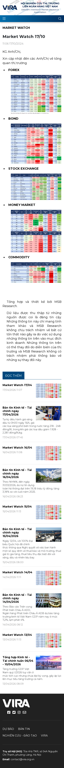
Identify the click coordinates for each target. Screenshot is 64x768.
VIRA (10, 8)
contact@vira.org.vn (22, 759)
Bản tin (24, 729)
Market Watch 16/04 (17, 447)
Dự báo (8, 729)
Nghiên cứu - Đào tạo (20, 735)
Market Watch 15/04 (17, 506)
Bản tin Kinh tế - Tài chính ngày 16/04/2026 (17, 473)
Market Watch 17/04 (17, 385)
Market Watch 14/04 (17, 572)
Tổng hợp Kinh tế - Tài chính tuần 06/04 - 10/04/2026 (18, 661)
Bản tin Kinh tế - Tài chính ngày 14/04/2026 (17, 598)
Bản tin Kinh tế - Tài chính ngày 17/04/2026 (17, 411)
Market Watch (16, 28)
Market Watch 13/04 (17, 634)
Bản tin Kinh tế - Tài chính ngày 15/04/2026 (17, 533)
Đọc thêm (13, 375)
